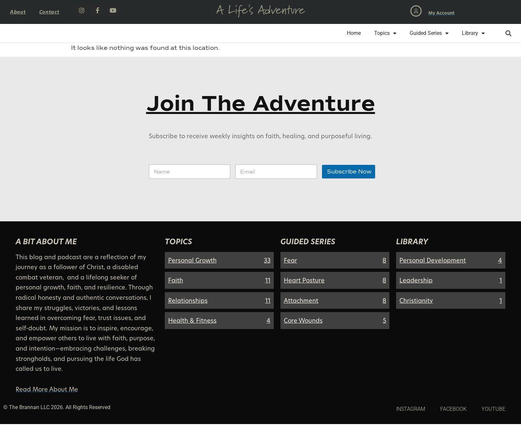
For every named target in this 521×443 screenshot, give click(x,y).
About (18, 12)
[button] (508, 42)
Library (473, 43)
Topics (385, 43)
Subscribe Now (349, 190)
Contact (49, 12)
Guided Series (429, 43)
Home (354, 42)
